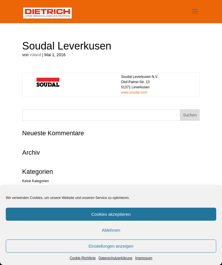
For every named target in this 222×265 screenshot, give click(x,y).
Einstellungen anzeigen (110, 246)
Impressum (143, 258)
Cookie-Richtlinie (83, 258)
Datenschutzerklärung (115, 258)
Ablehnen (111, 230)
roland (35, 54)
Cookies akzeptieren (111, 214)
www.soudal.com (134, 92)
